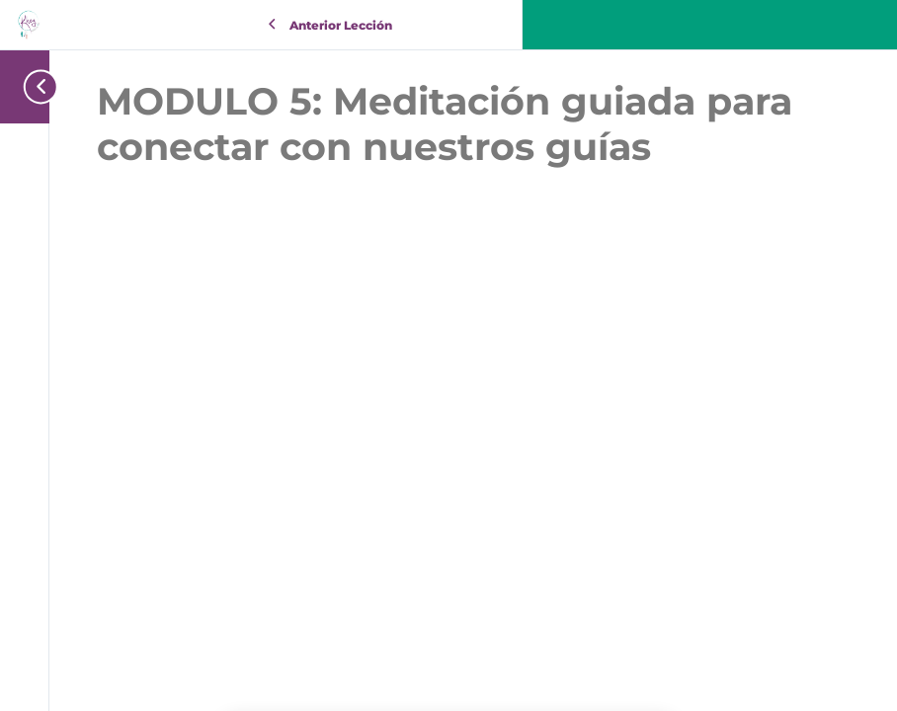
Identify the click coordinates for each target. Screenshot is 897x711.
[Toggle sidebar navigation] (34, 86)
